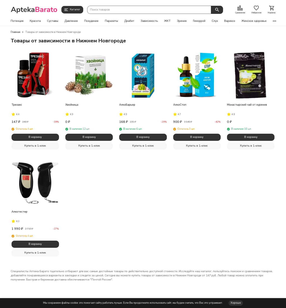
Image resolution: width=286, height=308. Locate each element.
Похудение (91, 21)
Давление (71, 21)
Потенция (17, 21)
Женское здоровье (254, 21)
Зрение (182, 21)
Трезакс (17, 105)
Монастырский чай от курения (247, 105)
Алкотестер (19, 212)
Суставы (52, 21)
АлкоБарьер (127, 105)
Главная (15, 32)
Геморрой (199, 21)
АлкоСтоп (179, 105)
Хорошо (236, 303)
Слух (215, 21)
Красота (35, 21)
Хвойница (71, 105)
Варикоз (229, 21)
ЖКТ (167, 21)
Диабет (129, 21)
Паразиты (111, 21)
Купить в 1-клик (35, 146)
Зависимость (149, 21)
